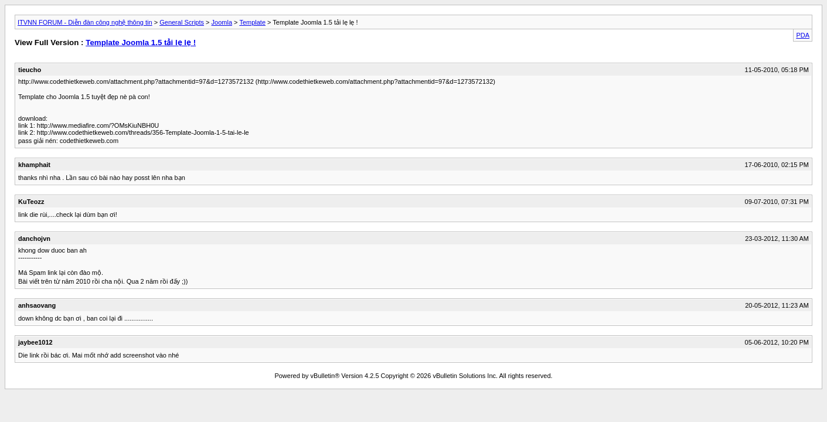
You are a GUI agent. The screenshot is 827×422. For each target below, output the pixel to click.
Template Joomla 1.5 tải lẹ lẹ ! (141, 42)
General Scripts (181, 22)
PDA (802, 35)
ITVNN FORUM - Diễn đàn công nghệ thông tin (85, 22)
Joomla (222, 22)
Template (252, 22)
